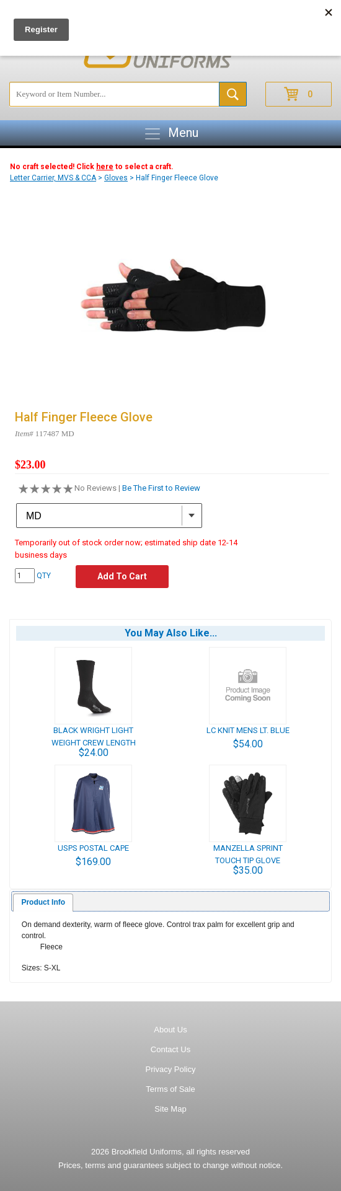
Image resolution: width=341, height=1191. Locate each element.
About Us (170, 1029)
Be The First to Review (161, 488)
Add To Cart (122, 576)
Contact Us (170, 1049)
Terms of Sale (170, 1089)
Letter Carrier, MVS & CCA (53, 178)
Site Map (170, 1109)
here (104, 166)
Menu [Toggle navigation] (170, 134)
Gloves (116, 178)
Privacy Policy (171, 1069)
